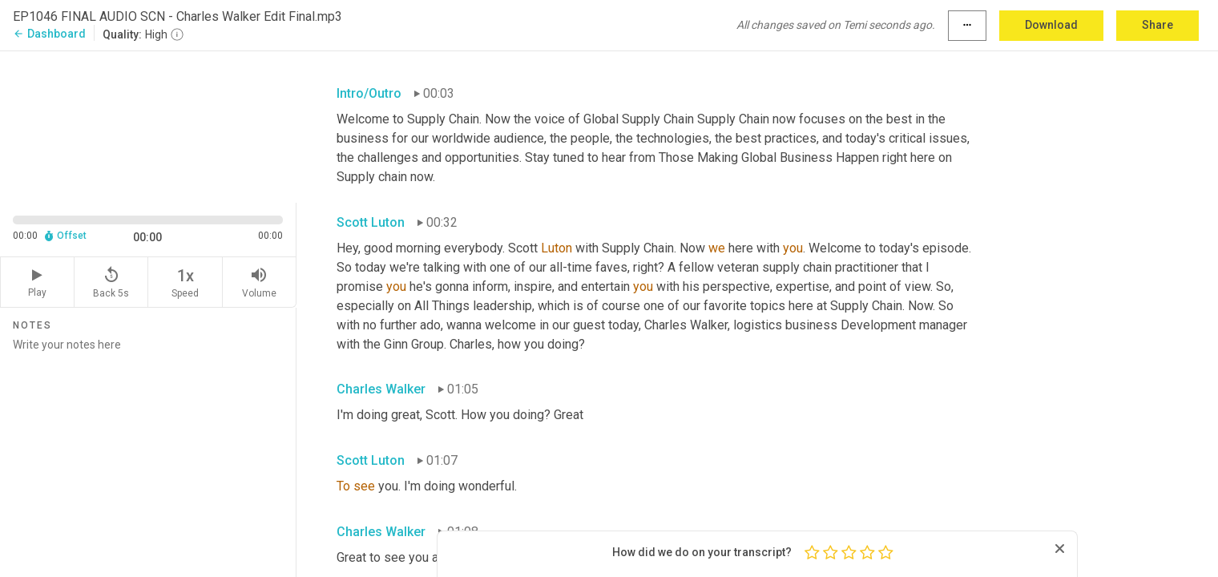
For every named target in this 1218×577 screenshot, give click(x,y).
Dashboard (49, 33)
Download (1051, 24)
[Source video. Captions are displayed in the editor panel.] (148, 125)
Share (1157, 24)
